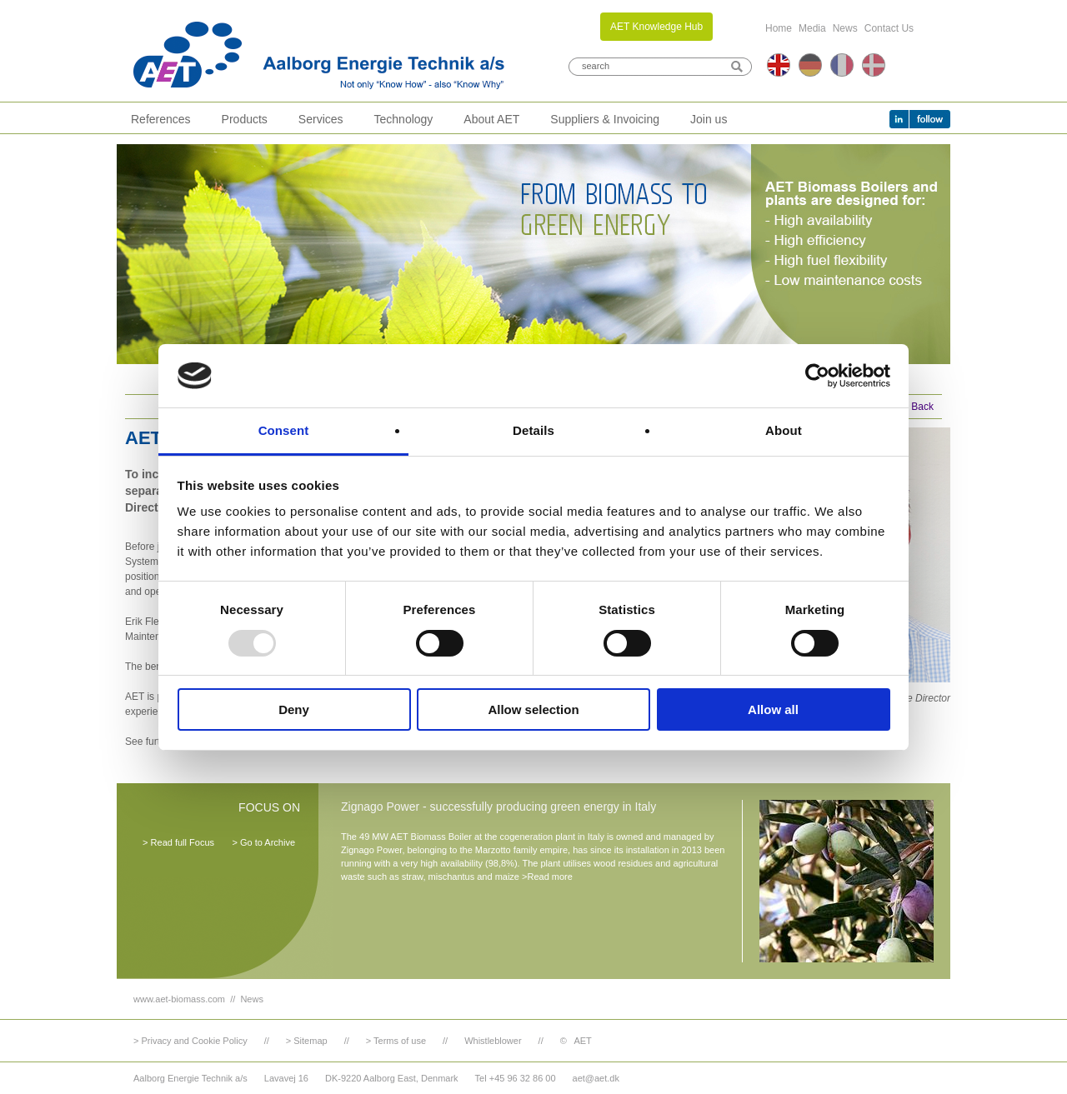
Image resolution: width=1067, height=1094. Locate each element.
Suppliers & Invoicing (604, 119)
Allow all (773, 709)
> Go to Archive (263, 842)
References (161, 119)
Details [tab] (533, 430)
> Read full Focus (178, 842)
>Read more (547, 877)
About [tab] (783, 430)
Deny (293, 709)
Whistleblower (492, 1041)
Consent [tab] (283, 430)
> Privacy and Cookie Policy (190, 1041)
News (845, 28)
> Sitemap (307, 1041)
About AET (491, 119)
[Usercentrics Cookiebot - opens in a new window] (817, 375)
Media (812, 28)
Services (320, 119)
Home (778, 28)
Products (245, 119)
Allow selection (533, 709)
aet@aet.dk (596, 1078)
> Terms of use (396, 1041)
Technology (403, 119)
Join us (708, 119)
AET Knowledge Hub (656, 26)
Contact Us (889, 28)
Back (922, 406)
